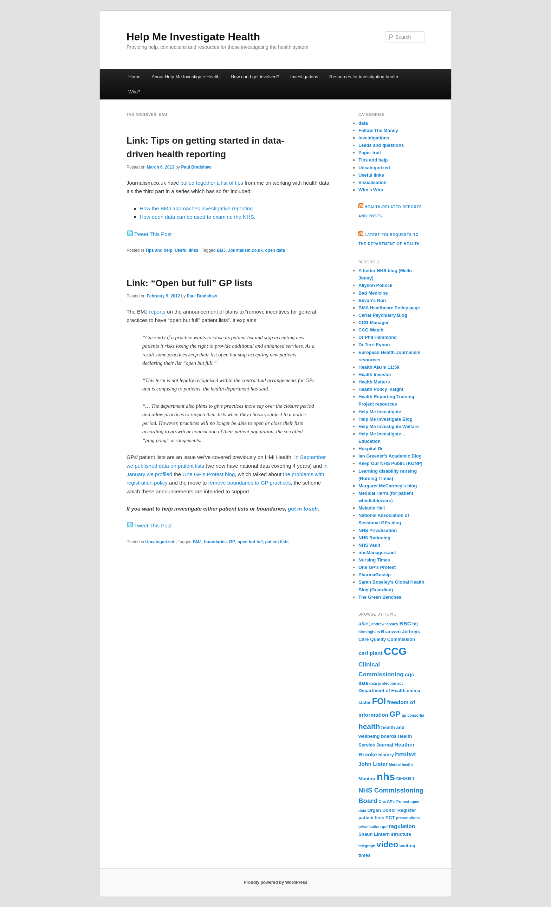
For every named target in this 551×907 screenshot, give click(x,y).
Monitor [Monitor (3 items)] (367, 778)
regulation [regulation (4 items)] (402, 826)
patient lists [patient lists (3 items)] (371, 817)
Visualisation (372, 182)
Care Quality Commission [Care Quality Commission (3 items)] (386, 639)
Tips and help (158, 250)
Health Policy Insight (380, 389)
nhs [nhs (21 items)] (386, 776)
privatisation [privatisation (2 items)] (369, 826)
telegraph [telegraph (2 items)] (366, 846)
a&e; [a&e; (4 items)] (364, 623)
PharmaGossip (374, 574)
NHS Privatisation (377, 530)
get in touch (303, 509)
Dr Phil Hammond (377, 337)
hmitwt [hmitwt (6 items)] (405, 754)
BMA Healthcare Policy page (389, 307)
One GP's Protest (377, 567)
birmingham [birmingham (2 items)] (369, 632)
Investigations (304, 76)
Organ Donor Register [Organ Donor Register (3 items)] (391, 810)
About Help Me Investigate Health (185, 76)
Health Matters (374, 382)
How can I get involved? (255, 76)
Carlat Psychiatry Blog (382, 315)
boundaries (215, 541)
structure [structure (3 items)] (401, 834)
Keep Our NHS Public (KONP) (390, 463)
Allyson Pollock (375, 285)
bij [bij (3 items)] (414, 623)
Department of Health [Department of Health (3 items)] (382, 690)
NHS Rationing (374, 537)
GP (232, 541)
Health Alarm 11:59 (379, 367)
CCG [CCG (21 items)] (395, 651)
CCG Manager (373, 322)
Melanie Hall (371, 508)
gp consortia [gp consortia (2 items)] (413, 715)
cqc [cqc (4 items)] (409, 674)
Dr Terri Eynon (374, 344)
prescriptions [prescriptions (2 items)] (408, 818)
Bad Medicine (373, 293)
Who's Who (370, 189)
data (363, 123)
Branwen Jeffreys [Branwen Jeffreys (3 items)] (400, 631)
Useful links (186, 250)
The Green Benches (379, 597)
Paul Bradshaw (196, 167)
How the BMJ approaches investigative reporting (196, 208)
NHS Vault (369, 545)
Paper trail (369, 152)
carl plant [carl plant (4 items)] (370, 653)
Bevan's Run (372, 300)
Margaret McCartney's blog (387, 485)
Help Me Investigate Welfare (388, 426)
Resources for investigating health (363, 76)
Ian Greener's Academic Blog (390, 456)
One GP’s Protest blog (208, 474)
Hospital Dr (370, 448)
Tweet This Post (152, 234)
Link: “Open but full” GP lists (190, 283)
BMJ (221, 250)
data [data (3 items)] (363, 683)
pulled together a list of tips (211, 183)
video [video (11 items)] (387, 844)
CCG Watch (370, 330)
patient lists (277, 541)
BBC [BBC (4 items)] (405, 623)
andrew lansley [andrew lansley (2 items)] (384, 624)
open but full (250, 541)
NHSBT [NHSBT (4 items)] (405, 778)
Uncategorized (159, 541)
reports (157, 312)
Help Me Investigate (379, 411)
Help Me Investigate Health (193, 36)
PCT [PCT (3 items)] (390, 817)
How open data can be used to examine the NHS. (197, 217)
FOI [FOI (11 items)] (379, 701)
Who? (134, 91)
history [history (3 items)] (386, 754)
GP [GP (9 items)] (395, 714)
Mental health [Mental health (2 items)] (401, 764)
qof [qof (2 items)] (385, 826)
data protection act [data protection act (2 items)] (386, 683)
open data (275, 250)
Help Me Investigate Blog (385, 419)
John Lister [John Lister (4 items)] (373, 764)
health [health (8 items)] (369, 726)
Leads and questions (381, 145)
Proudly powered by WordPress (275, 882)
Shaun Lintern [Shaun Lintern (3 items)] (374, 834)
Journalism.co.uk (245, 250)
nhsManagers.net (377, 552)
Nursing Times (374, 560)
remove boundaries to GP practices (249, 483)
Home (134, 76)
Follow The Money (378, 130)
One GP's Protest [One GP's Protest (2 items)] (393, 802)
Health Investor (374, 374)
